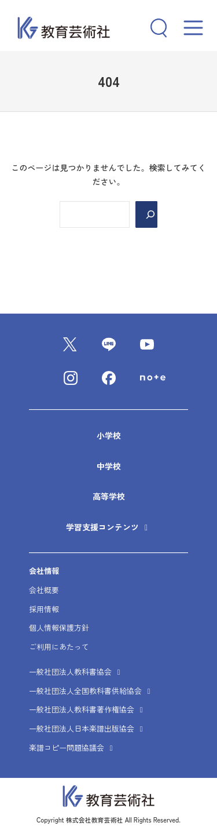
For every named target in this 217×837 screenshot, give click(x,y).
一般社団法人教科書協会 (76, 671)
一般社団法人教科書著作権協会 (87, 709)
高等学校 (109, 496)
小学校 (109, 435)
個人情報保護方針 (59, 628)
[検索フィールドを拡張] (154, 27)
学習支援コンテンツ (103, 527)
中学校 (109, 466)
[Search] (146, 214)
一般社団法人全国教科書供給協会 (91, 690)
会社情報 (44, 570)
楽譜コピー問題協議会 (72, 747)
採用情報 (44, 608)
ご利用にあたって (59, 646)
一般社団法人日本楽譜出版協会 (87, 728)
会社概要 (44, 589)
